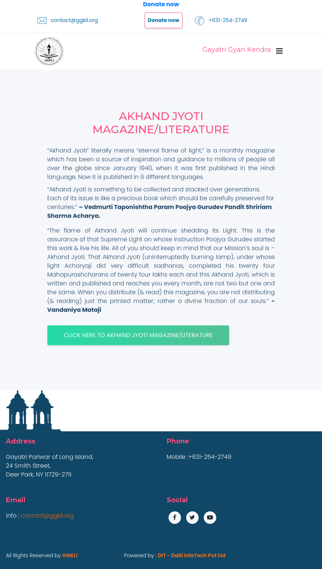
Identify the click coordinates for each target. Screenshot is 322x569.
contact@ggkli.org (67, 20)
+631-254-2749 (221, 20)
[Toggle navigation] (279, 51)
